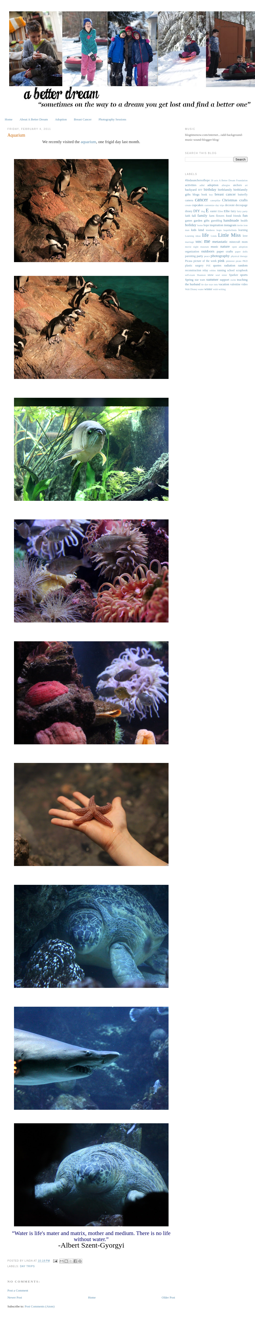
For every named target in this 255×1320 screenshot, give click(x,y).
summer (212, 279)
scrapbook (242, 270)
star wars (200, 279)
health (244, 220)
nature (225, 246)
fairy (233, 211)
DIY (196, 211)
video (244, 284)
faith (187, 215)
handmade (231, 220)
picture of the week (205, 261)
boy (211, 194)
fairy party (242, 211)
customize (209, 205)
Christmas (229, 200)
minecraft (234, 242)
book (204, 194)
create (188, 205)
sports (244, 275)
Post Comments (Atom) (40, 1306)
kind (201, 230)
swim (233, 280)
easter (213, 211)
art (246, 185)
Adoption (61, 119)
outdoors (207, 251)
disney (188, 211)
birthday (210, 189)
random (243, 265)
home (200, 225)
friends (237, 215)
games (188, 220)
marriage (189, 242)
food (229, 215)
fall (194, 215)
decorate (230, 205)
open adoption (240, 246)
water (201, 289)
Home (9, 119)
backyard (191, 189)
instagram (230, 225)
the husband (192, 284)
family (202, 215)
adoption (213, 185)
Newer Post (14, 1297)
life (205, 235)
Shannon (201, 275)
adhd (201, 185)
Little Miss (229, 235)
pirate (238, 261)
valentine (235, 284)
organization (192, 251)
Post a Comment (17, 1290)
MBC (198, 242)
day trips (27, 1266)
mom (245, 242)
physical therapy (239, 256)
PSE (208, 265)
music (214, 246)
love (245, 235)
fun (245, 215)
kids (194, 230)
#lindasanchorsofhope (197, 180)
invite (240, 225)
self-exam (190, 275)
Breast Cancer (83, 119)
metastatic (219, 241)
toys (211, 284)
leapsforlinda (229, 230)
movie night (191, 246)
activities (190, 185)
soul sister (221, 275)
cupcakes (197, 205)
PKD (245, 261)
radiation (229, 265)
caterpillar (215, 200)
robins (213, 270)
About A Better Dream (34, 119)
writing (222, 289)
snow (211, 275)
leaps (218, 230)
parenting (190, 256)
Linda (214, 236)
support (224, 279)
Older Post (168, 1297)
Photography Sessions (112, 119)
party (200, 256)
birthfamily (225, 189)
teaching (242, 279)
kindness (210, 230)
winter (208, 289)
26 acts (214, 180)
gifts (206, 220)
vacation (224, 284)
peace (207, 256)
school (231, 270)
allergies (226, 185)
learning (243, 230)
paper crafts (225, 251)
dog (203, 211)
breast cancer (225, 194)
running (221, 270)
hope (206, 225)
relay (205, 270)
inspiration (216, 225)
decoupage (241, 205)
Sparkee (233, 275)
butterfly (243, 194)
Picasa (188, 261)
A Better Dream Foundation (233, 180)
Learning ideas (193, 236)
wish (215, 289)
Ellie (227, 211)
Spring (189, 279)
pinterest (230, 261)
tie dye (204, 284)
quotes (217, 265)
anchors (237, 185)
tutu (216, 284)
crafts (243, 200)
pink (221, 260)
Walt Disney (191, 289)
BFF (200, 190)
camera (189, 200)
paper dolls (241, 251)
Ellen (220, 211)
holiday (190, 225)
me (207, 241)
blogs (196, 194)
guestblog (216, 220)
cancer (201, 199)
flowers (220, 215)
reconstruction (193, 270)
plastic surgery (194, 265)
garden (198, 220)
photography (220, 256)
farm (211, 215)
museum (204, 246)
